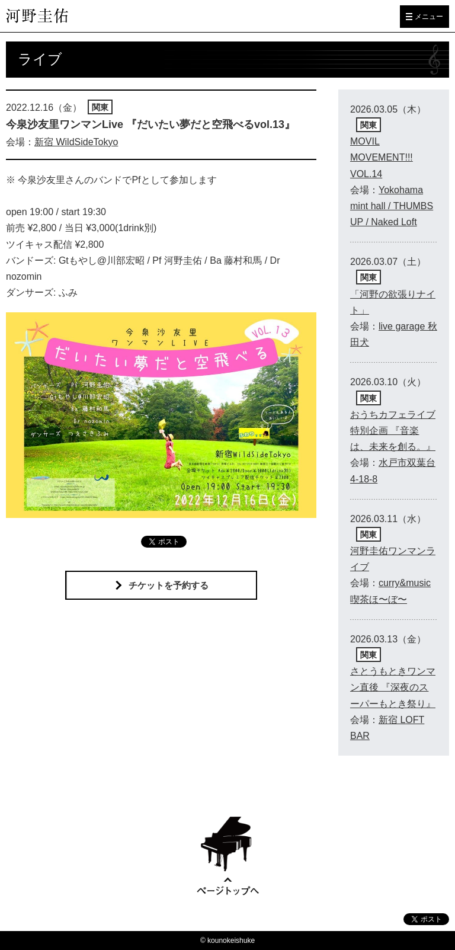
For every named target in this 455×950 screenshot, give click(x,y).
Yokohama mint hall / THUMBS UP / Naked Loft (391, 206)
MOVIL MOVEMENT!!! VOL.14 (381, 157)
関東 (100, 107)
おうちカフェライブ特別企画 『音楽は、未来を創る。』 (392, 431)
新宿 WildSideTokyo (76, 142)
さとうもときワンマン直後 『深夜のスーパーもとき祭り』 (392, 687)
